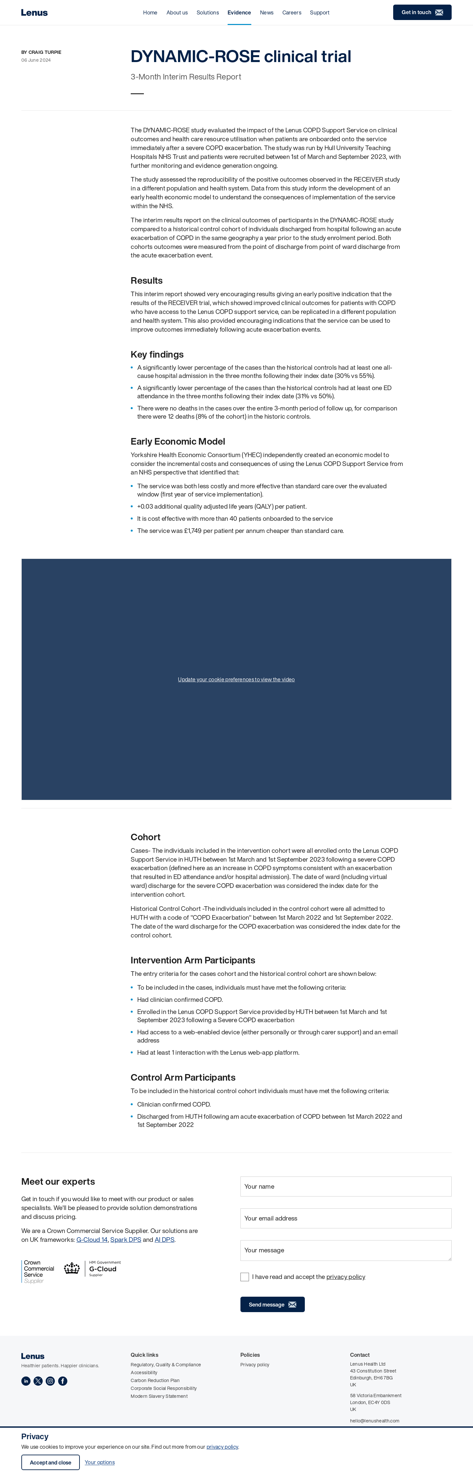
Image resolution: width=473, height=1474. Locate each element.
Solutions (208, 12)
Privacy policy (254, 1364)
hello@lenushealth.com (375, 1420)
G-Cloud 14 (92, 1239)
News (266, 12)
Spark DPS (125, 1239)
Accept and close (50, 1462)
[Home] (34, 12)
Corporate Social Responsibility (164, 1388)
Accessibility (144, 1372)
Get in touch (422, 12)
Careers (291, 12)
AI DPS (164, 1239)
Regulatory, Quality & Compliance (166, 1364)
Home (150, 12)
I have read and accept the (308, 1277)
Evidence (239, 12)
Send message (272, 1305)
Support (319, 12)
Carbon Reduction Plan (155, 1380)
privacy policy (222, 1447)
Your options (100, 1462)
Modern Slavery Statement (159, 1396)
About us (177, 12)
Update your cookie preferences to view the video (236, 679)
